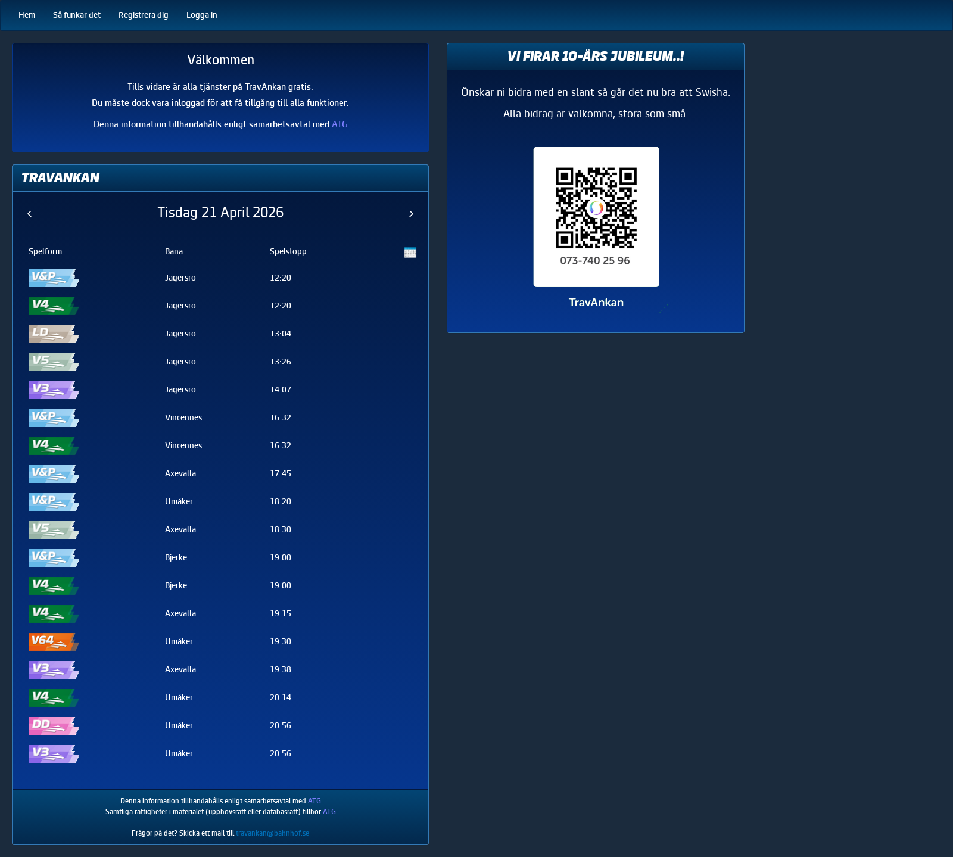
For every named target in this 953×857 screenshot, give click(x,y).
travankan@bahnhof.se (272, 833)
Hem (26, 15)
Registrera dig (144, 15)
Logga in (201, 15)
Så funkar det (77, 15)
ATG (340, 124)
